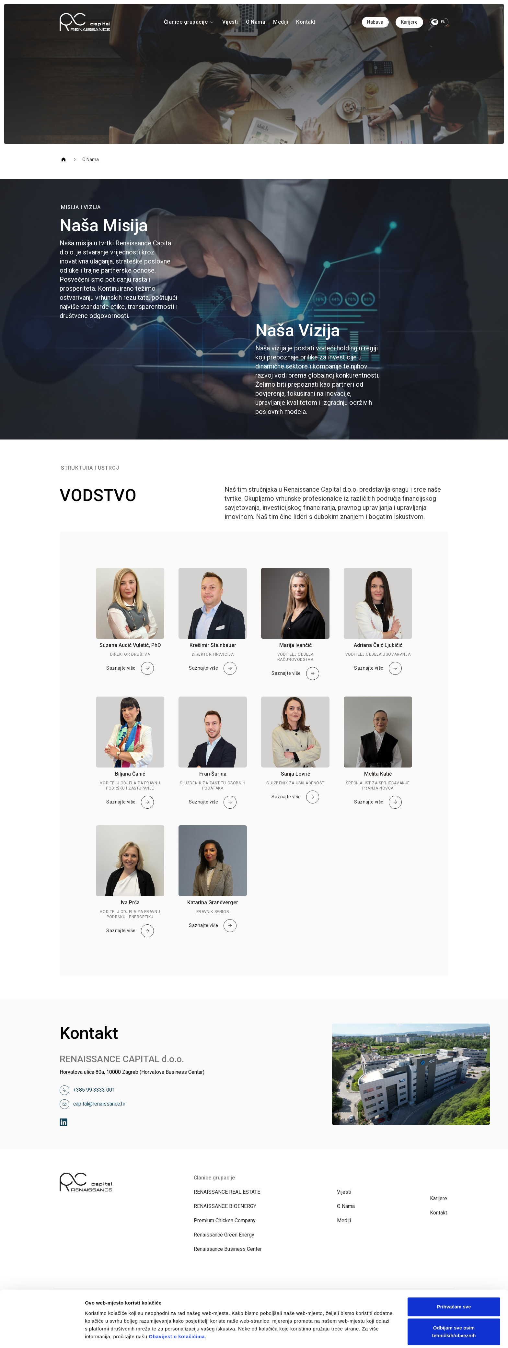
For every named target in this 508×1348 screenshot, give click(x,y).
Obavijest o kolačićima (177, 1289)
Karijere (409, 22)
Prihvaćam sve (454, 1259)
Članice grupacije (189, 22)
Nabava (375, 22)
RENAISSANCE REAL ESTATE (227, 1192)
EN (443, 22)
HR (435, 22)
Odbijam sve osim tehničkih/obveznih (454, 1284)
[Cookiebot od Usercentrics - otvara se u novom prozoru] (42, 1335)
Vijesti (230, 22)
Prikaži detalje (101, 1335)
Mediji (280, 22)
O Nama (256, 22)
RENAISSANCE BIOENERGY (225, 1206)
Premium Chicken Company (225, 1220)
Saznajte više (130, 668)
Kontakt (305, 22)
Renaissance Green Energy (224, 1235)
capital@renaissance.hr (99, 1104)
